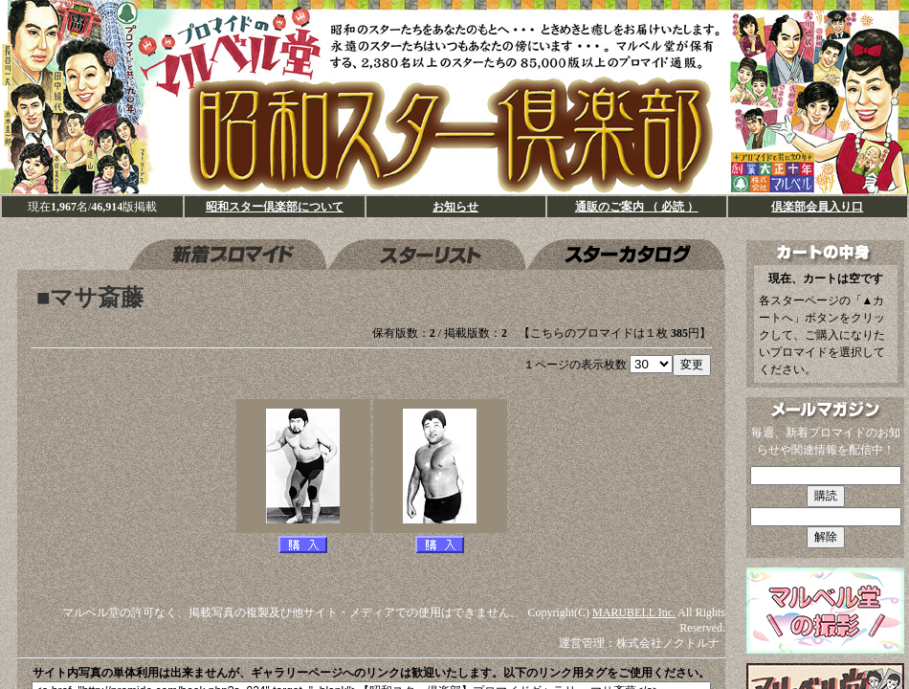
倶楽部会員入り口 (817, 206)
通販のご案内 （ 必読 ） (636, 206)
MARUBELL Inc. (634, 612)
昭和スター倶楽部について (275, 206)
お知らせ (455, 206)
